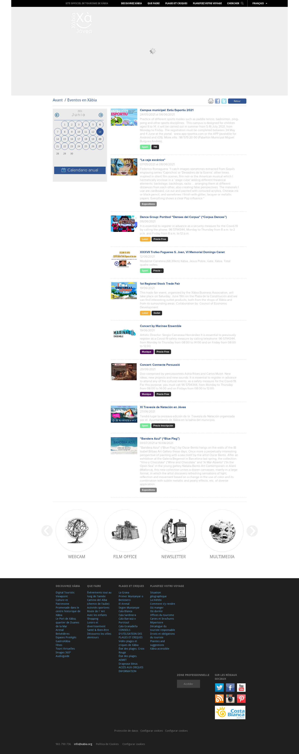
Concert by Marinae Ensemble (160, 326)
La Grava (124, 592)
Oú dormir (156, 611)
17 (78, 138)
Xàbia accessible (159, 648)
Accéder (188, 684)
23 (71, 146)
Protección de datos (126, 730)
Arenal (60, 630)
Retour (237, 101)
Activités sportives (98, 607)
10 (78, 131)
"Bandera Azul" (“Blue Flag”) (160, 439)
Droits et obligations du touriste (162, 635)
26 (93, 146)
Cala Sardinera (127, 615)
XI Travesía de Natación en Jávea (163, 407)
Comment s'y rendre (162, 603)
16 (71, 138)
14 (57, 138)
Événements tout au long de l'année (99, 594)
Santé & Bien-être (98, 630)
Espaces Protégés (66, 637)
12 (93, 131)
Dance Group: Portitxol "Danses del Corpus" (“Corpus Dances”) (183, 217)
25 (85, 146)
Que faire (154, 3)
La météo (156, 600)
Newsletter (173, 556)
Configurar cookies (152, 730)
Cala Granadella (128, 626)
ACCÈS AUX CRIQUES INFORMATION (131, 669)
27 (100, 146)
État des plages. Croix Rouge (131, 650)
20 (100, 138)
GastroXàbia (63, 641)
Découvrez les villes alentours (99, 635)
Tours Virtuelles (65, 648)
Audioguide (62, 656)
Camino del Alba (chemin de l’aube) (98, 601)
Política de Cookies (107, 744)
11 (85, 131)
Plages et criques (176, 3)
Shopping (92, 618)
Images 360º (63, 652)
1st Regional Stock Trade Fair (160, 284)
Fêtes (59, 645)
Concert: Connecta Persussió (160, 365)
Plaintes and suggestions (157, 643)
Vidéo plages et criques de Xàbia (128, 643)
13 (100, 131)
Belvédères (62, 633)
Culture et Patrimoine (62, 601)
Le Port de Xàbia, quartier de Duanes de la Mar (67, 622)
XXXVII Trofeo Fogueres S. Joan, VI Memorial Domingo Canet (182, 252)
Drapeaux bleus (128, 663)
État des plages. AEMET (128, 658)
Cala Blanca (125, 611)
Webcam (76, 556)
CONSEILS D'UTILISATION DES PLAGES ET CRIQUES (130, 633)
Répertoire (156, 622)
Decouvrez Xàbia (131, 3)
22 (64, 146)
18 (85, 138)
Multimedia (222, 556)
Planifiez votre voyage (207, 3)
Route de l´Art (96, 611)
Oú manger (157, 607)
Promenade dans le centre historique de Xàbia (68, 611)
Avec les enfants (97, 615)
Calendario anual (79, 170)
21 (57, 146)
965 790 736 (63, 744)
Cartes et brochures (162, 618)
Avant (58, 100)
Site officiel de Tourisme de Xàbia (87, 3)
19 (93, 138)
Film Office (125, 556)
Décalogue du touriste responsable (162, 628)
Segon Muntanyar (129, 607)
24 (78, 146)
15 (64, 138)
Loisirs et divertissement (96, 624)
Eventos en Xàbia (82, 100)
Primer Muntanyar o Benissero (131, 598)
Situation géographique (158, 594)
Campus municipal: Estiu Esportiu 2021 (167, 110)
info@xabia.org (83, 744)
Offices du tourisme (162, 615)
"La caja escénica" (152, 160)
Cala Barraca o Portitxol (127, 620)
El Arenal (124, 603)
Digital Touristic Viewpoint (65, 594)
